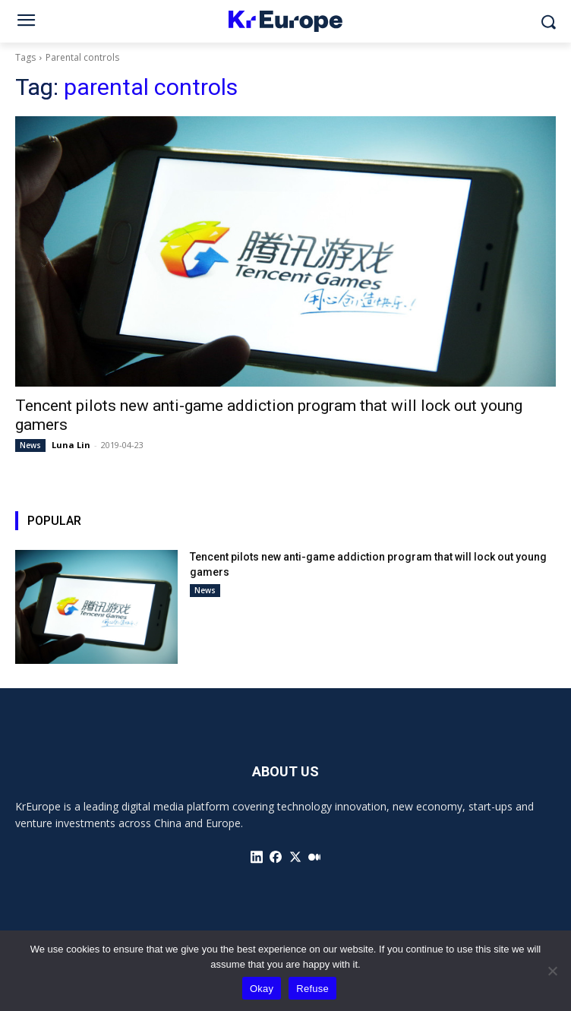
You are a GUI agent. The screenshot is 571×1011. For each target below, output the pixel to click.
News (30, 445)
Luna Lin (71, 444)
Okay (261, 988)
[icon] (257, 857)
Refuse (312, 988)
